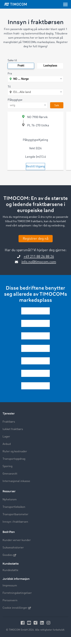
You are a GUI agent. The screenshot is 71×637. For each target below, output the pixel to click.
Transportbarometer (15, 514)
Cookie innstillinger (17, 608)
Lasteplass (50, 65)
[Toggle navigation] (65, 4)
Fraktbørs (9, 421)
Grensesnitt (10, 473)
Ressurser (9, 491)
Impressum (10, 585)
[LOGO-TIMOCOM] (15, 4)
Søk (56, 105)
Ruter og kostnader (15, 451)
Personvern (10, 600)
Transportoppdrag (14, 459)
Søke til (12, 60)
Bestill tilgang (35, 166)
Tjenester (9, 414)
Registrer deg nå (35, 239)
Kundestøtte (10, 570)
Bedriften (9, 532)
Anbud (7, 444)
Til (9, 86)
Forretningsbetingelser (17, 593)
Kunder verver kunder (17, 540)
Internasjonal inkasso (16, 481)
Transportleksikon (14, 507)
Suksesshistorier (13, 547)
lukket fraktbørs (13, 429)
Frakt (20, 65)
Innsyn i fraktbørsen (15, 521)
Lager (6, 436)
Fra (10, 73)
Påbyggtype (15, 100)
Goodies (9, 555)
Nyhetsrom (10, 499)
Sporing (7, 466)
